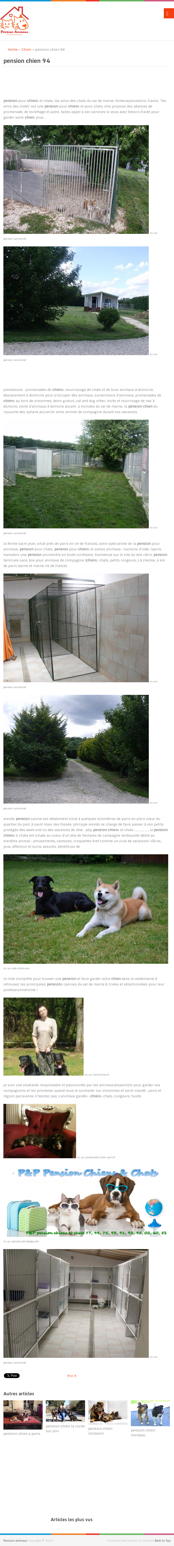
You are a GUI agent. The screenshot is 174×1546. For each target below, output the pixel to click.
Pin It (71, 1376)
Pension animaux (15, 1541)
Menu (169, 13)
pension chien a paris (21, 1433)
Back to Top (163, 1541)
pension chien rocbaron (100, 1431)
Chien (26, 49)
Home (10, 49)
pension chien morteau (143, 1432)
